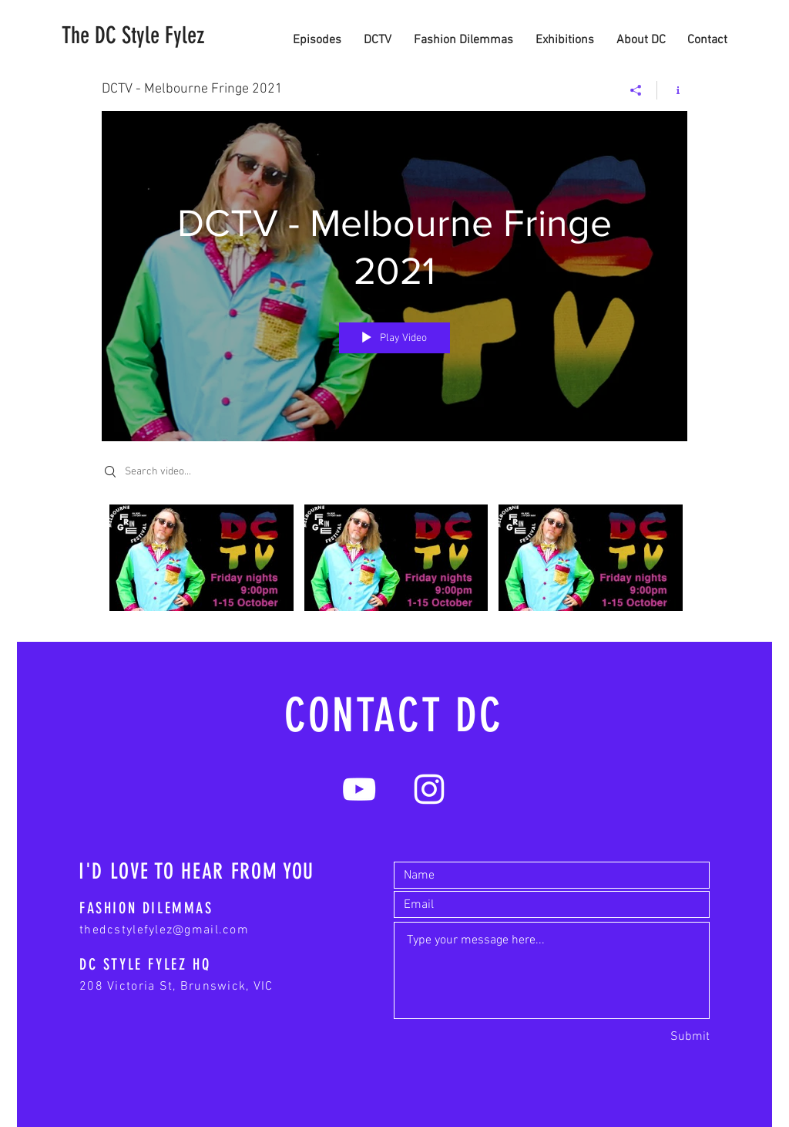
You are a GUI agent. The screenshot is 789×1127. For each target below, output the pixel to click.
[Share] (636, 90)
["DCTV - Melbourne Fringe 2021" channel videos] (394, 562)
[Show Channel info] (672, 90)
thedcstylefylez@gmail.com (164, 930)
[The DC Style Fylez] (133, 35)
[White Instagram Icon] (429, 789)
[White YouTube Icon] (359, 789)
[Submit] (690, 1036)
